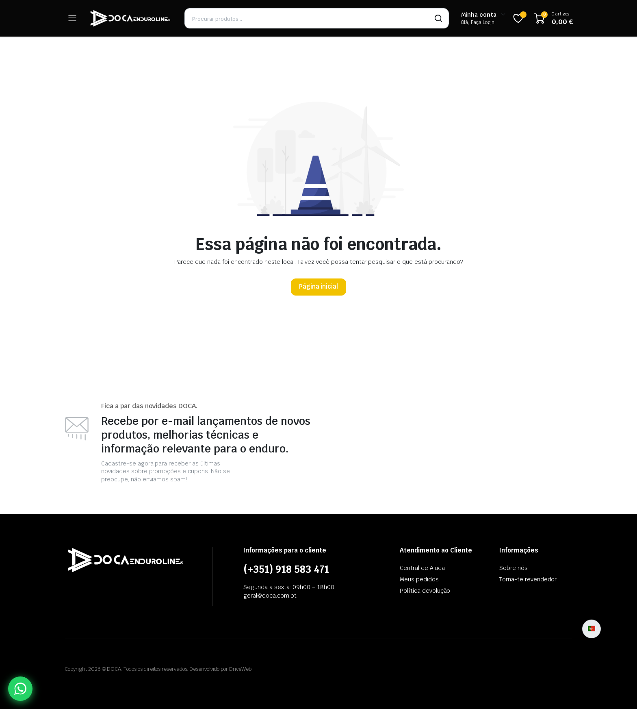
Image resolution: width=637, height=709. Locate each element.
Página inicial (318, 286)
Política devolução (425, 590)
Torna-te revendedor (528, 579)
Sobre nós (513, 568)
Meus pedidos (419, 579)
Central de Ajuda (422, 568)
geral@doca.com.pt (270, 595)
